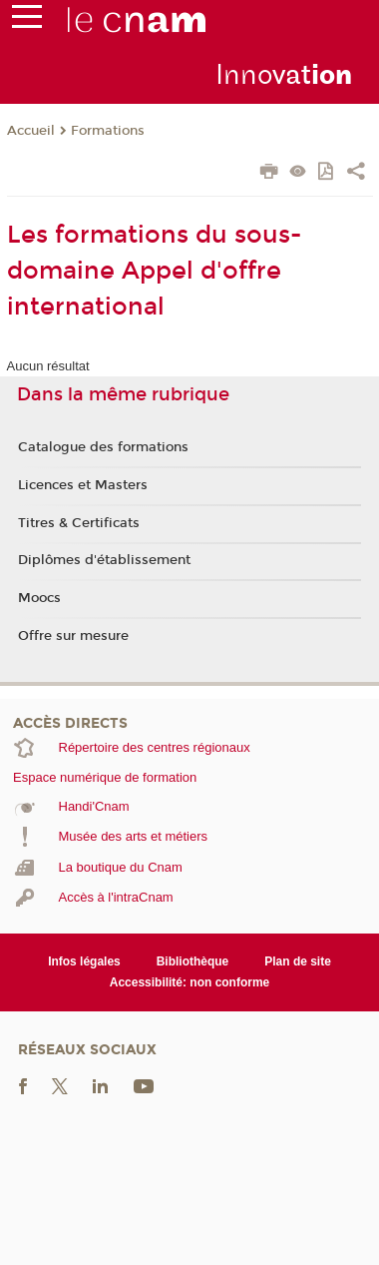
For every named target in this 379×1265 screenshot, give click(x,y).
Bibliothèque (193, 961)
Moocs (39, 598)
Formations (108, 131)
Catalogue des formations (103, 447)
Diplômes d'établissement (104, 560)
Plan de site (297, 961)
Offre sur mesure (73, 636)
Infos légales (84, 961)
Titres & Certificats (79, 523)
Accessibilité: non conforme (190, 982)
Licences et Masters (83, 485)
